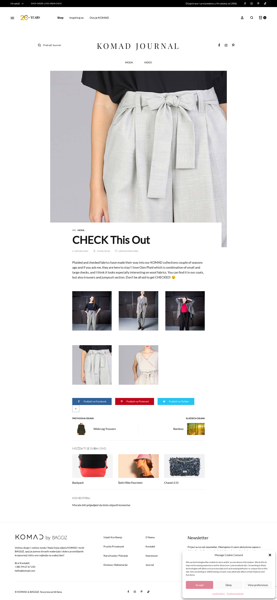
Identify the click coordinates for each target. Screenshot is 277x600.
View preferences (258, 585)
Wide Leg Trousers (94, 429)
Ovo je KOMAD (99, 17)
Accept (200, 585)
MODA (129, 62)
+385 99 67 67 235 (25, 566)
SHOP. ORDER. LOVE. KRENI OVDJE (46, 3)
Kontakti (150, 546)
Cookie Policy (218, 593)
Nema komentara (128, 251)
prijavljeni (93, 505)
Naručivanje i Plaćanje (116, 555)
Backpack (78, 482)
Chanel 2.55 (171, 482)
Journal (150, 564)
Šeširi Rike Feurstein (130, 482)
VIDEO (148, 62)
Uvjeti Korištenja (113, 537)
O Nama (150, 537)
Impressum (152, 555)
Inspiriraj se (76, 17)
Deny (229, 585)
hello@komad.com (25, 570)
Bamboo (189, 429)
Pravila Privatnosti (114, 546)
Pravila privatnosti (235, 593)
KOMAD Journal (138, 45)
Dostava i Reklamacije (116, 564)
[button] (270, 555)
